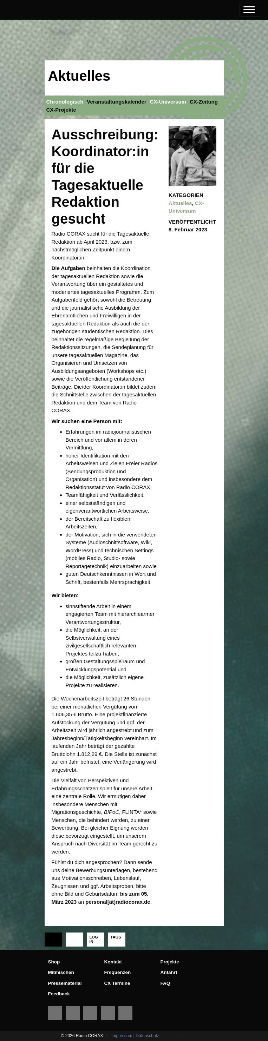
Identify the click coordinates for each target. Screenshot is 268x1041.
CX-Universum (168, 102)
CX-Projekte (61, 110)
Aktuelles (79, 76)
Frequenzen (117, 972)
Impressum (121, 1035)
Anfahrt (169, 972)
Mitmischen (61, 972)
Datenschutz (147, 1035)
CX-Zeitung (204, 102)
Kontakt (113, 961)
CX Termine (117, 983)
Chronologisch (65, 102)
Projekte (170, 961)
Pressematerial (65, 983)
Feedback (59, 993)
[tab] (53, 940)
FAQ (165, 983)
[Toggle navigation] (249, 10)
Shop (54, 961)
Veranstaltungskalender (116, 102)
